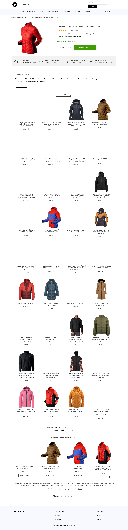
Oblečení (23, 17)
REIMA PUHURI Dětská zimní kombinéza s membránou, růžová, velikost (76, 267)
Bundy (29, 17)
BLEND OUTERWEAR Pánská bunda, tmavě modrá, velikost (26, 267)
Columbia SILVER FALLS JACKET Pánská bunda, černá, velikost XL (76, 339)
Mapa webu (58, 519)
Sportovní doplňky (54, 11)
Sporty (67, 11)
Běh (98, 11)
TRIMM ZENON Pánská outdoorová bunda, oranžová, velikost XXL (51, 411)
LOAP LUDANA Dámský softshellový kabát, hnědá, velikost (101, 303)
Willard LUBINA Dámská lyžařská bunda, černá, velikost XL (101, 196)
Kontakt (98, 519)
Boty (41, 11)
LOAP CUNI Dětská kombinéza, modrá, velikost (51, 339)
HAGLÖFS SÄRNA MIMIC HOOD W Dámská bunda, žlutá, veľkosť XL (76, 411)
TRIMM (59, 36)
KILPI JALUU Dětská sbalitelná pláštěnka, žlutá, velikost (27, 339)
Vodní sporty (108, 11)
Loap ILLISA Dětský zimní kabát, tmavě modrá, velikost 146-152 (51, 303)
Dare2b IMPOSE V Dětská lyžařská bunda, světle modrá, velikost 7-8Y (76, 160)
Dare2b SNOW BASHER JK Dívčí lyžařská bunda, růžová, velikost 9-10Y (26, 124)
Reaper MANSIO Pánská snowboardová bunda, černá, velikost (51, 375)
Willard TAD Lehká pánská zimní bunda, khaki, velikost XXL (101, 339)
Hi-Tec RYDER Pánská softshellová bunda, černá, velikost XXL (26, 375)
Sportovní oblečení (28, 11)
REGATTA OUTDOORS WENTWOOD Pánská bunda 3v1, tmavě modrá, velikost (51, 160)
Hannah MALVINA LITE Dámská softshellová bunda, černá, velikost (26, 196)
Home (16, 11)
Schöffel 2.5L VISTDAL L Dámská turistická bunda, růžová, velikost (26, 411)
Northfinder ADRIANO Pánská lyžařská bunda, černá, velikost (101, 231)
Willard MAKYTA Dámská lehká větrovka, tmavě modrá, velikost (76, 124)
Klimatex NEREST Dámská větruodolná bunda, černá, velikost (76, 375)
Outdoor (78, 11)
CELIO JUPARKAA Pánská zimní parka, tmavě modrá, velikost (101, 375)
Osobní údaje (100, 511)
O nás (98, 515)
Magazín (57, 515)
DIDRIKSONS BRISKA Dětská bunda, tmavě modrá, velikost (51, 124)
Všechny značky (60, 511)
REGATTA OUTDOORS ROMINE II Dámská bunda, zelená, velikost (51, 196)
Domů (12, 17)
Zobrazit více (21, 86)
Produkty (17, 17)
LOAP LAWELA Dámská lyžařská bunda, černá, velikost (76, 196)
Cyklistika (88, 11)
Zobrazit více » (78, 36)
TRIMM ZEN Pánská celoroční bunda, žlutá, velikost (26, 160)
